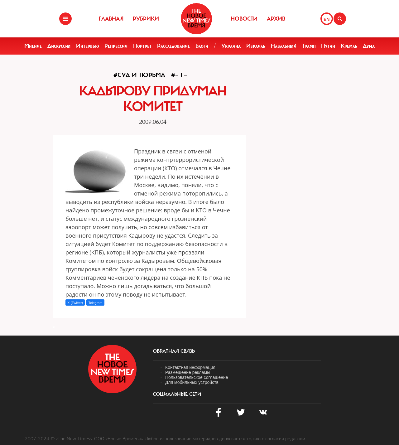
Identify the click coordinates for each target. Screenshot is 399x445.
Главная (111, 18)
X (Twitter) (75, 303)
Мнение (33, 45)
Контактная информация (190, 367)
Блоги (201, 45)
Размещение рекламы (187, 372)
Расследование (173, 45)
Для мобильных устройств (192, 382)
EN (326, 19)
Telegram (95, 303)
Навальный (283, 45)
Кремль (349, 45)
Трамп (309, 45)
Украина (231, 45)
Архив (276, 18)
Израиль (255, 45)
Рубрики (146, 18)
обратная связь (174, 351)
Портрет (142, 45)
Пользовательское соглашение (196, 377)
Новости (244, 18)
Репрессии (115, 45)
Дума (369, 45)
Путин (328, 45)
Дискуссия (58, 45)
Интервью (87, 45)
